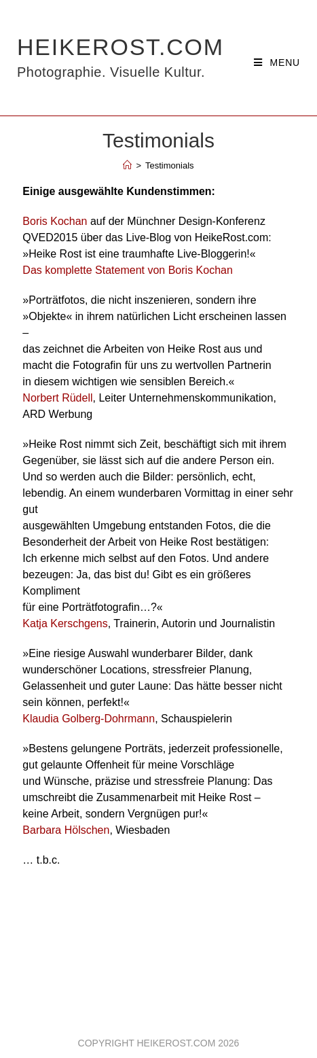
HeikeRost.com (120, 58)
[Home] (127, 165)
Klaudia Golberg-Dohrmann (88, 718)
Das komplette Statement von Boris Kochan (127, 270)
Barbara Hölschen (65, 830)
